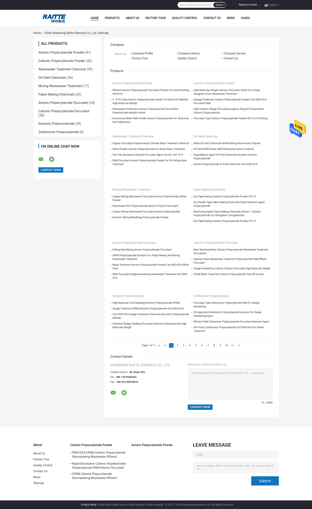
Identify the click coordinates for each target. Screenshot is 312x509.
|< (159, 345)
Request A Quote (248, 4)
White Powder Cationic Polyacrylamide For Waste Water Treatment (149, 149)
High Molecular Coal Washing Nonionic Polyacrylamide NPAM (146, 302)
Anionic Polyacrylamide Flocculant (63, 103)
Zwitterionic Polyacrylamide (58, 132)
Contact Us (212, 18)
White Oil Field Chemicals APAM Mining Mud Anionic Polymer (227, 143)
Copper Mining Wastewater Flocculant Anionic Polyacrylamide (146, 211)
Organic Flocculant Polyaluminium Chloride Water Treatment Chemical (151, 143)
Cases (245, 18)
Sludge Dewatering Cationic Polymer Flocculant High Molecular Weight (232, 268)
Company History (189, 53)
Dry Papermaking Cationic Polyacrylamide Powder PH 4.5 (225, 196)
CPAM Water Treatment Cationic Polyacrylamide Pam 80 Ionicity (229, 274)
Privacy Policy (88, 504)
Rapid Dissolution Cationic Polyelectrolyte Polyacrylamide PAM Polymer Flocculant (99, 465)
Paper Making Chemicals (56, 94)
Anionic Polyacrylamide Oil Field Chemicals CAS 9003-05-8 (225, 164)
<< (165, 345)
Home (95, 18)
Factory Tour (155, 18)
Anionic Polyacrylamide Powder (61, 52)
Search (219, 4)
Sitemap (38, 483)
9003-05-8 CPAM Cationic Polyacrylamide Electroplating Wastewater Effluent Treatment (99, 455)
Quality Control (184, 18)
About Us (132, 18)
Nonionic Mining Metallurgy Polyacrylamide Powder (141, 217)
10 (226, 345)
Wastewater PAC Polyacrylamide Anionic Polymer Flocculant (145, 205)
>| (239, 345)
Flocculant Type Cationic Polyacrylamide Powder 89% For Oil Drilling (230, 118)
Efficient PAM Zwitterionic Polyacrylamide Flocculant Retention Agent (231, 321)
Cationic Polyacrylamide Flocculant (63, 111)
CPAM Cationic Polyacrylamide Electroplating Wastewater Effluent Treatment (94, 476)
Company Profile (142, 53)
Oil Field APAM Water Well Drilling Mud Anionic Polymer (224, 149)
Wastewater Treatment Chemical (62, 69)
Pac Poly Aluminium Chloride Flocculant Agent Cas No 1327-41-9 (148, 154)
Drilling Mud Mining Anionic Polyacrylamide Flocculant (142, 249)
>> (232, 345)
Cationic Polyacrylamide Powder (61, 61)
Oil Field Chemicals (52, 78)
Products (112, 18)
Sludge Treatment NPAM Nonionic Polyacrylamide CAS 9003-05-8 (148, 308)
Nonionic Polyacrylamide (56, 124)
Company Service (235, 53)
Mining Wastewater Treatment (60, 86)
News (231, 18)
